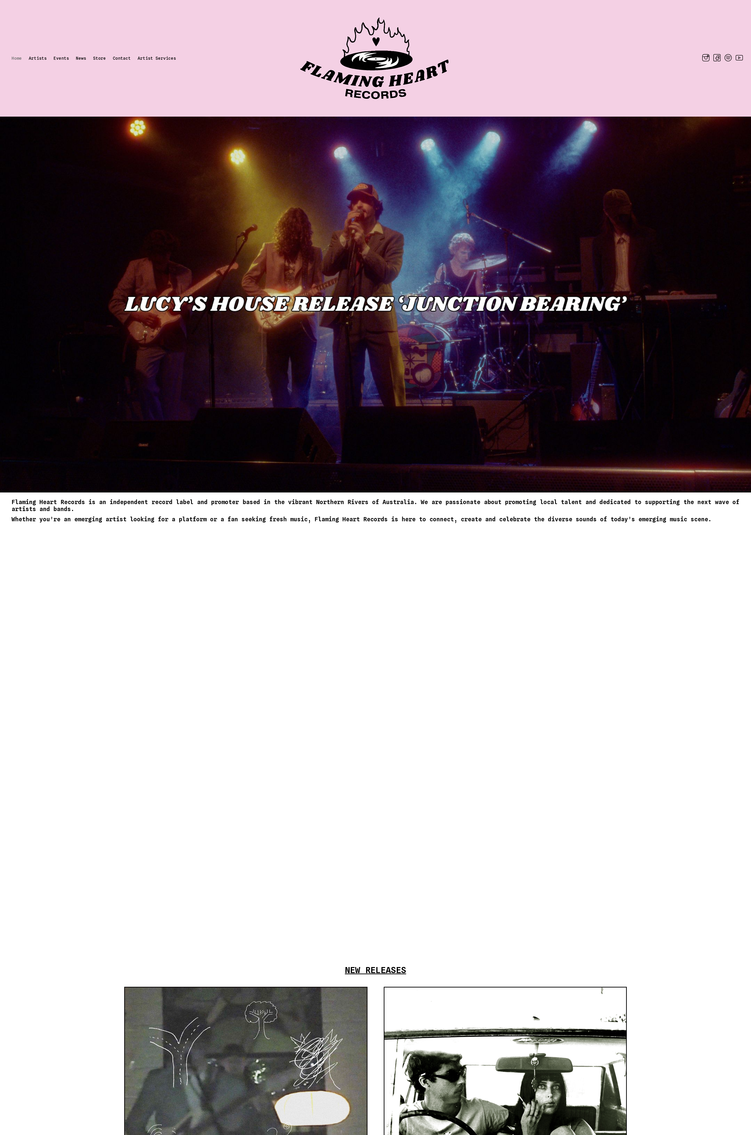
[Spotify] (727, 58)
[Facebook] (715, 58)
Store (99, 58)
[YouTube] (738, 58)
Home (17, 58)
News (81, 58)
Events (61, 58)
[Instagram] (704, 58)
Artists (38, 58)
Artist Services (157, 58)
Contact (122, 58)
